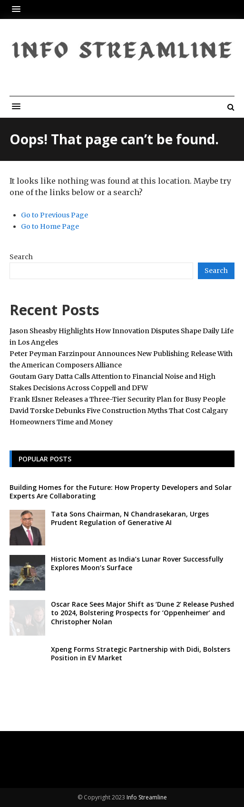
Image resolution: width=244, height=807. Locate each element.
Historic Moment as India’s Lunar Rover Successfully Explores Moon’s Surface (137, 563)
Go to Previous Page (54, 215)
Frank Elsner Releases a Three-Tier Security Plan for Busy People (117, 399)
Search (21, 257)
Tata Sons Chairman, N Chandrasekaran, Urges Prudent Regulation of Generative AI (130, 518)
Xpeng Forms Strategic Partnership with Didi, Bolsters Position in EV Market (140, 653)
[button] (18, 9)
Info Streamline (147, 797)
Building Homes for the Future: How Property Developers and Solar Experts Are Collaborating (121, 491)
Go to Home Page (50, 226)
